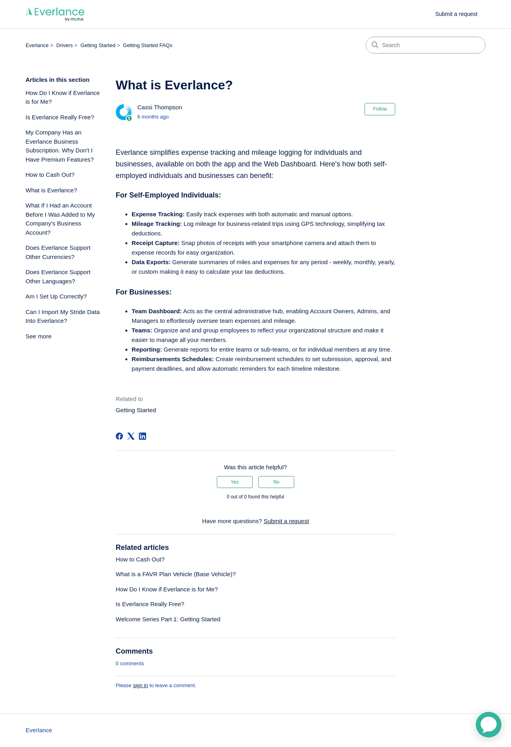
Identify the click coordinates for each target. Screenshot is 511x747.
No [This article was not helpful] (276, 482)
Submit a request (456, 14)
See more (38, 336)
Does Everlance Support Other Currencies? (58, 252)
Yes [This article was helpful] (235, 482)
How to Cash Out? (50, 174)
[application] (488, 724)
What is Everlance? (51, 190)
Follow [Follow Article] (380, 109)
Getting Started (97, 45)
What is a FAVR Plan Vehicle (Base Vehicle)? (176, 574)
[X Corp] (131, 436)
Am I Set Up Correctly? (56, 296)
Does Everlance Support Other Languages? (58, 277)
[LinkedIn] (142, 436)
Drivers (64, 45)
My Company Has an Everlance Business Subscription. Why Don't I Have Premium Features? (60, 146)
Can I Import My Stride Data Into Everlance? (63, 316)
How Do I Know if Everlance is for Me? (63, 97)
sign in (140, 685)
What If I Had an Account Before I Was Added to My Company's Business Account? (60, 219)
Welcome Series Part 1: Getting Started (168, 619)
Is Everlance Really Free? (60, 117)
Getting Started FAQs (147, 45)
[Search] (425, 45)
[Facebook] (119, 436)
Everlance (37, 45)
